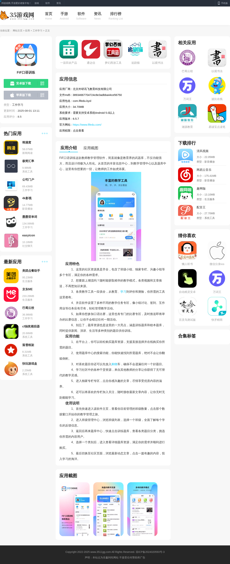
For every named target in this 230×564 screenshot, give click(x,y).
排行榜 (115, 14)
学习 (123, 291)
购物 (114, 364)
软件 (81, 14)
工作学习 (37, 30)
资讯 (97, 14)
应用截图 (90, 148)
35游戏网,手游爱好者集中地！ (16, 3)
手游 (64, 14)
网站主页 (17, 30)
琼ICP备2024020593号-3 (150, 551)
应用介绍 (68, 148)
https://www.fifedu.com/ (87, 124)
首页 (48, 14)
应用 (27, 30)
